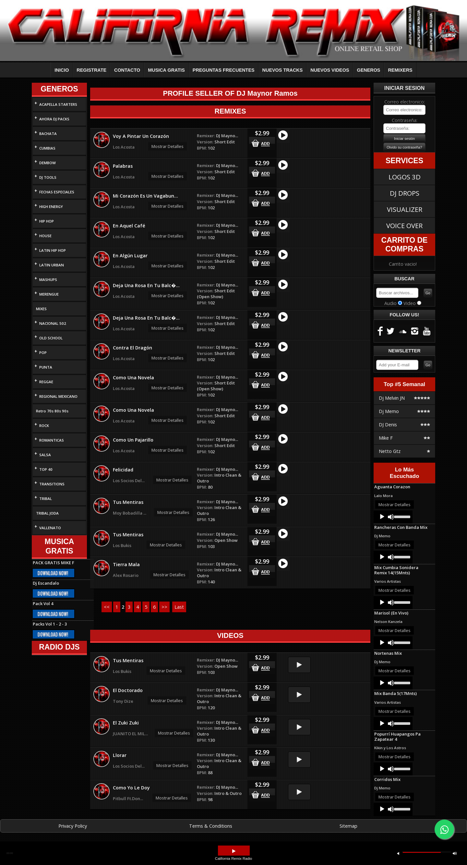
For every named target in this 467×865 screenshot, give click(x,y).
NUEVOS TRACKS (282, 70)
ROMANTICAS (51, 440)
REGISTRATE (91, 70)
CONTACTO (127, 70)
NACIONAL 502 (52, 323)
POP (43, 352)
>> (164, 607)
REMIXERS (400, 70)
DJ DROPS (404, 193)
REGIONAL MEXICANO (58, 396)
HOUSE (45, 235)
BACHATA (48, 133)
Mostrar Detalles (167, 146)
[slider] (401, 516)
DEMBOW (47, 162)
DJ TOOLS (47, 177)
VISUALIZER (404, 209)
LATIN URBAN (51, 264)
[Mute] (391, 517)
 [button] (233, 851)
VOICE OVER (404, 225)
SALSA (45, 454)
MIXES (41, 308)
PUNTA (45, 367)
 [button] (398, 853)
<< (107, 607)
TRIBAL (45, 498)
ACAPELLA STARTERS (58, 104)
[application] (393, 516)
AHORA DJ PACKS (54, 118)
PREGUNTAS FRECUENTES (224, 70)
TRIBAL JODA (47, 513)
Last (179, 607)
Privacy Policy (72, 826)
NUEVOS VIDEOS (329, 70)
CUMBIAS (47, 148)
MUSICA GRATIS (166, 70)
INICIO (61, 70)
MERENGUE (49, 294)
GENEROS (368, 70)
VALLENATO (50, 527)
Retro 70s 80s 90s (52, 410)
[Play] (382, 517)
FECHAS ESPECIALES (56, 191)
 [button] (455, 853)
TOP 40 (46, 469)
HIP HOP (46, 221)
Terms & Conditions (210, 826)
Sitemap (348, 826)
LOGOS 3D (405, 176)
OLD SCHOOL (51, 337)
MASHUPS (48, 279)
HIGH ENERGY (51, 206)
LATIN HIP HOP (52, 250)
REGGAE (46, 381)
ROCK (44, 425)
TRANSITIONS (52, 483)
